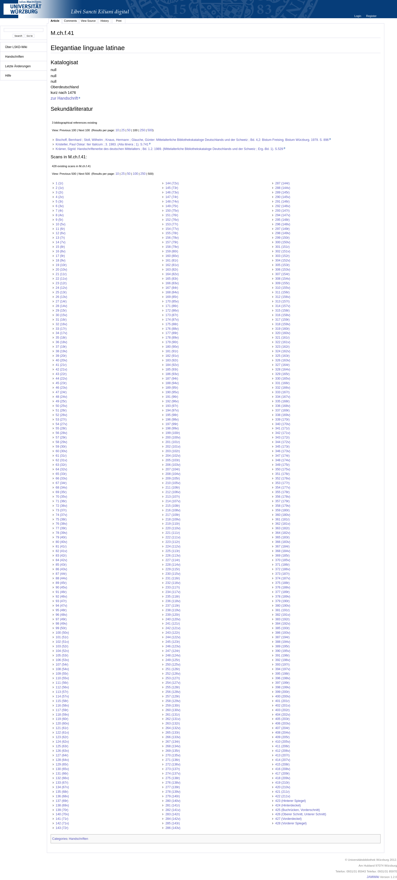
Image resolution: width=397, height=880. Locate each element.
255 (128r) (172, 687)
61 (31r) (61, 455)
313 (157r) (282, 301)
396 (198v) (282, 678)
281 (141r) (172, 805)
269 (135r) (172, 751)
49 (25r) (61, 401)
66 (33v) (61, 478)
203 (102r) (172, 451)
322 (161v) (282, 342)
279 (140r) (172, 796)
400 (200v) (282, 696)
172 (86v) (171, 310)
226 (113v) (172, 555)
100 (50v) (62, 632)
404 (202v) (282, 714)
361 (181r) (282, 519)
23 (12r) (61, 283)
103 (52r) (62, 646)
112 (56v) (62, 687)
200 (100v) (172, 437)
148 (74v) (171, 201)
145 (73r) (171, 188)
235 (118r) (172, 596)
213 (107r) (172, 496)
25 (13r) (61, 292)
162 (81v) (171, 265)
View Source (88, 20)
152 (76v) (171, 220)
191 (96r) (171, 397)
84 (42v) (61, 560)
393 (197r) (282, 664)
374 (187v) (282, 578)
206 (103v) (172, 465)
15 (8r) (60, 247)
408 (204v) (282, 732)
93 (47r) (61, 601)
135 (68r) (62, 792)
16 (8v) (60, 251)
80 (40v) (61, 542)
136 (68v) (62, 796)
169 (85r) (171, 297)
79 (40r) (61, 537)
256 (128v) (172, 692)
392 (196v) (282, 660)
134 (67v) (62, 787)
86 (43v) (61, 569)
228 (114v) (172, 564)
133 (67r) (62, 782)
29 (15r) (61, 310)
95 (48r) (61, 610)
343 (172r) (282, 437)
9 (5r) (59, 220)
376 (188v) (282, 587)
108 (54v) (62, 669)
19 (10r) (61, 265)
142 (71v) (62, 823)
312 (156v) (282, 297)
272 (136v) (172, 764)
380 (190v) (282, 605)
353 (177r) (282, 483)
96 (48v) (61, 615)
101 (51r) (62, 637)
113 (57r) (62, 692)
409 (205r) (282, 737)
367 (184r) (282, 546)
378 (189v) (282, 596)
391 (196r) (282, 655)
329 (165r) (282, 374)
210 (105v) (172, 483)
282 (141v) (172, 810)
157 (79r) (171, 242)
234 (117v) (172, 592)
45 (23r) (61, 383)
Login (358, 15)
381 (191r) (282, 610)
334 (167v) (282, 397)
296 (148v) (282, 224)
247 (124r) (172, 651)
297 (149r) (282, 229)
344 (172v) (282, 442)
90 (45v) (61, 587)
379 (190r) (282, 601)
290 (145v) (282, 197)
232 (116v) (172, 583)
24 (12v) (61, 288)
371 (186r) (282, 564)
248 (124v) (172, 655)
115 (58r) (62, 701)
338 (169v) (282, 415)
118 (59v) (62, 714)
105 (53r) (62, 655)
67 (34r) (61, 483)
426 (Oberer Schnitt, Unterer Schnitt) (300, 814)
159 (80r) (171, 251)
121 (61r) (62, 728)
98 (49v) (61, 623)
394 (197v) (282, 669)
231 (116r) (172, 578)
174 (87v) (171, 319)
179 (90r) (171, 342)
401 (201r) (282, 701)
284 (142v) (172, 819)
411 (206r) (282, 746)
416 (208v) (282, 769)
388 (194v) (282, 642)
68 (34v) (61, 487)
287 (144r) (282, 183)
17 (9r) (60, 256)
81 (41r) (61, 546)
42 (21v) (61, 369)
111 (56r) (62, 683)
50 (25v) (61, 406)
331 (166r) (282, 383)
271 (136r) (172, 760)
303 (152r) (282, 256)
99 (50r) (61, 628)
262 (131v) (172, 719)
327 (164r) (282, 365)
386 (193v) (282, 632)
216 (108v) (172, 510)
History (105, 20)
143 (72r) (62, 828)
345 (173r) (282, 446)
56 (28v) (61, 433)
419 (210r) (282, 782)
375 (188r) (282, 583)
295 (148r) (282, 220)
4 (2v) (60, 197)
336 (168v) (282, 406)
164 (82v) (171, 274)
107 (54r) (62, 664)
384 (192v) (282, 623)
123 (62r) (62, 737)
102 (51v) (62, 642)
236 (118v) (172, 601)
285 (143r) (172, 823)
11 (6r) (60, 229)
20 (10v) (61, 269)
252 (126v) (172, 673)
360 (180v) (282, 515)
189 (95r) (171, 387)
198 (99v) (171, 428)
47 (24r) (61, 392)
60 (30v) (61, 451)
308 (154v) (282, 278)
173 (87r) (171, 315)
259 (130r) (172, 705)
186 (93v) (171, 374)
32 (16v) (61, 324)
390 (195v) (282, 651)
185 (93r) (171, 369)
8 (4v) (60, 215)
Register (371, 15)
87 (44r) (61, 574)
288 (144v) (282, 188)
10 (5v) (60, 224)
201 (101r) (172, 442)
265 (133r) (172, 732)
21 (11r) (61, 274)
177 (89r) (171, 333)
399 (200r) (282, 692)
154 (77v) (171, 229)
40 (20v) (61, 360)
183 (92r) (171, 360)
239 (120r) (172, 615)
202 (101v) (172, 446)
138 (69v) (62, 805)
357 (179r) (282, 501)
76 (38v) (61, 523)
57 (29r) (61, 437)
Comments (70, 20)
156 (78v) (171, 237)
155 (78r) (171, 233)
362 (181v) (282, 523)
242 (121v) (172, 628)
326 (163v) (282, 360)
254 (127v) (172, 683)
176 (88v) (171, 329)
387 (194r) (282, 637)
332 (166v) (282, 387)
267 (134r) (172, 741)
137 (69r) (62, 801)
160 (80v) (171, 256)
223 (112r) (172, 542)
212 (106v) (172, 492)
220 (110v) (172, 528)
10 (117, 130)
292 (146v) (282, 206)
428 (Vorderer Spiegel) (291, 823)
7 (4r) (59, 210)
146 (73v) (171, 192)
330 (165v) (282, 378)
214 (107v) (172, 501)
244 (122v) (172, 637)
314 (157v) (282, 306)
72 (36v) (61, 506)
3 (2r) (59, 192)
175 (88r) (171, 324)
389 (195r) (282, 646)
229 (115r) (172, 569)
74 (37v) (61, 515)
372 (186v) (282, 569)
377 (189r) (282, 592)
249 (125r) (172, 660)
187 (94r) (171, 378)
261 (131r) (172, 714)
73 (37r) (61, 510)
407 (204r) (282, 728)
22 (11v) (61, 278)
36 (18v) (61, 342)
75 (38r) (61, 519)
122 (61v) (62, 732)
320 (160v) (282, 333)
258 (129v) (172, 701)
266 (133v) (172, 737)
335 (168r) (282, 401)
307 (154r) (282, 274)
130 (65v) (62, 769)
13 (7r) (60, 237)
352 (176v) (282, 478)
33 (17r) (61, 329)
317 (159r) (282, 319)
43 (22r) (61, 374)
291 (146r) (282, 201)
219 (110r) (172, 523)
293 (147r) (282, 210)
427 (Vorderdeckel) (288, 819)
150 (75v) (171, 210)
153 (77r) (171, 224)
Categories (59, 839)
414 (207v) (282, 760)
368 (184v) (282, 551)
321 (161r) (282, 337)
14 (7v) (60, 242)
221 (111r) (172, 533)
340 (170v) (282, 424)
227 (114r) (172, 560)
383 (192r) (282, 619)
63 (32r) (61, 465)
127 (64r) (62, 755)
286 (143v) (172, 828)
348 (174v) (282, 460)
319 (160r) (282, 329)
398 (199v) (282, 687)
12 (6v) (60, 233)
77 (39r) (61, 528)
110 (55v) (62, 678)
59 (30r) (61, 446)
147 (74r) (171, 197)
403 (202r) (282, 710)
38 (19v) (61, 351)
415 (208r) (282, 764)
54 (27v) (61, 424)
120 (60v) (62, 723)
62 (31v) (61, 460)
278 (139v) (172, 792)
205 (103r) (172, 460)
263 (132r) (172, 723)
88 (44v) (61, 578)
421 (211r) (282, 792)
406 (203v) (282, 723)
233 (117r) (172, 587)
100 (135, 173)
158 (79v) (171, 247)
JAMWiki (373, 877)
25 (123, 130)
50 (129, 130)
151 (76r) (171, 215)
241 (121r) (172, 623)
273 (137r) (172, 769)
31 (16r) (61, 319)
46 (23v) (61, 387)
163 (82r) (171, 269)
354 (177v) (282, 487)
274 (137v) (172, 773)
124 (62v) (62, 741)
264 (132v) (172, 728)
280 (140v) (172, 801)
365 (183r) (282, 537)
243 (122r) (172, 632)
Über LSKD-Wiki (16, 47)
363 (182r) (282, 528)
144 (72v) (171, 183)
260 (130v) (172, 710)
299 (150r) (282, 237)
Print (119, 20)
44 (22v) (61, 378)
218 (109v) (172, 519)
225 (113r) (172, 551)
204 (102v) (172, 455)
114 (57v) (62, 696)
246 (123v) (172, 646)
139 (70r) (62, 810)
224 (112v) (172, 546)
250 (142, 130)
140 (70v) (62, 814)
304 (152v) (282, 260)
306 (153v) (282, 269)
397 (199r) (282, 683)
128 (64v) (62, 760)
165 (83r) (171, 278)
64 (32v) (61, 469)
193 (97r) (171, 406)
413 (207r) (282, 755)
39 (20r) (61, 356)
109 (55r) (62, 673)
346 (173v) (282, 451)
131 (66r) (62, 773)
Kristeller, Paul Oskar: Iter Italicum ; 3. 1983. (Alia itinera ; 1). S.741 (102, 144)
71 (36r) (61, 501)
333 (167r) (282, 392)
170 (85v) (171, 301)
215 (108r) (172, 506)
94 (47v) (61, 605)
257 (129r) (172, 696)
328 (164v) (282, 369)
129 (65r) (62, 764)
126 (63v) (62, 751)
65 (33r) (61, 474)
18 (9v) (60, 260)
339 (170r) (282, 419)
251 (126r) (172, 669)
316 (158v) (282, 315)
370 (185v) (282, 560)
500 (150, 130)
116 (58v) (62, 705)
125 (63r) (62, 746)
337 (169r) (282, 410)
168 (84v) (171, 292)
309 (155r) (282, 283)
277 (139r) (172, 787)
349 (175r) (282, 465)
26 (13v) (61, 297)
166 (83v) (171, 283)
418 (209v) (282, 778)
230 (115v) (172, 574)
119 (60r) (62, 719)
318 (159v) (282, 324)
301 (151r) (282, 247)
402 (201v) (282, 705)
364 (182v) (282, 533)
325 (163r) (282, 356)
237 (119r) (172, 605)
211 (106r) (172, 487)
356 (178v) (282, 496)
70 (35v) (61, 496)
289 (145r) (282, 192)
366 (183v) (282, 542)
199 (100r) (172, 433)
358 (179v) (282, 506)
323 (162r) (282, 346)
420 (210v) (282, 787)
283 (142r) (172, 814)
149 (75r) (171, 206)
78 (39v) (61, 533)
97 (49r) (61, 619)
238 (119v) (172, 610)
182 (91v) (171, 356)
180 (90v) (171, 346)
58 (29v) (61, 442)
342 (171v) (282, 433)
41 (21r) (61, 365)
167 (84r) (171, 288)
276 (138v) (172, 782)
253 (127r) (172, 678)
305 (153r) (282, 265)
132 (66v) (62, 778)
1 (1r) (59, 183)
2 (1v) (60, 188)
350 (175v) (282, 469)
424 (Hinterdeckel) (288, 805)
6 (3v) (60, 206)
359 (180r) (282, 510)
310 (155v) (282, 288)
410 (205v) (282, 741)
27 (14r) (61, 301)
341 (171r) (282, 428)
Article (55, 20)
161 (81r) (171, 260)
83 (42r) (61, 555)
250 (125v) (172, 664)
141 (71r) (62, 819)
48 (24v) (61, 397)
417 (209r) (282, 773)
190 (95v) (171, 392)
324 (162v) (282, 351)
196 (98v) (171, 419)
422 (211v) (282, 796)
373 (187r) (282, 574)
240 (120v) (172, 619)
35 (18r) (61, 337)
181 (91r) (171, 351)
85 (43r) (61, 564)
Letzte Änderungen (18, 66)
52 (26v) (61, 415)
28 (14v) (61, 306)
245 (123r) (172, 642)
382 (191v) (282, 615)
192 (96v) (171, 401)
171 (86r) (171, 306)
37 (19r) (61, 346)
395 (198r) (282, 673)
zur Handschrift (64, 98)
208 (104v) (172, 474)
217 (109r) (172, 515)
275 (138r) (172, 778)
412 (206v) (282, 751)
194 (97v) (171, 410)
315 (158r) (282, 310)
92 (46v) (61, 596)
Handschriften (14, 56)
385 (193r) (282, 628)
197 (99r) (171, 424)
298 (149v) (282, 233)
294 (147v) (282, 215)
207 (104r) (172, 469)
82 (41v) (61, 551)
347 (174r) (282, 455)
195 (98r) (171, 415)
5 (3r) (59, 201)
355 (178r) (282, 492)
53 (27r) (61, 419)
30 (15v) (61, 315)
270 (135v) (172, 755)
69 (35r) (61, 492)
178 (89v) (171, 337)
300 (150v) (282, 242)
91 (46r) (61, 592)
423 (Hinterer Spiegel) (290, 801)
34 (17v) (61, 333)
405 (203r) (282, 719)
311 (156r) (282, 292)
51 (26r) (61, 410)
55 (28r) (61, 428)
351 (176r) (282, 474)
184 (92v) (171, 365)
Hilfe (8, 75)
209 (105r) (172, 478)
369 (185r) (282, 555)
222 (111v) (172, 537)
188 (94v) (171, 383)
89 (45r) (61, 583)
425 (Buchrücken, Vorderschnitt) (297, 810)
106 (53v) (62, 660)
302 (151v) (282, 251)
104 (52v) (62, 651)
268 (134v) (172, 746)
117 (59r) (62, 710)
